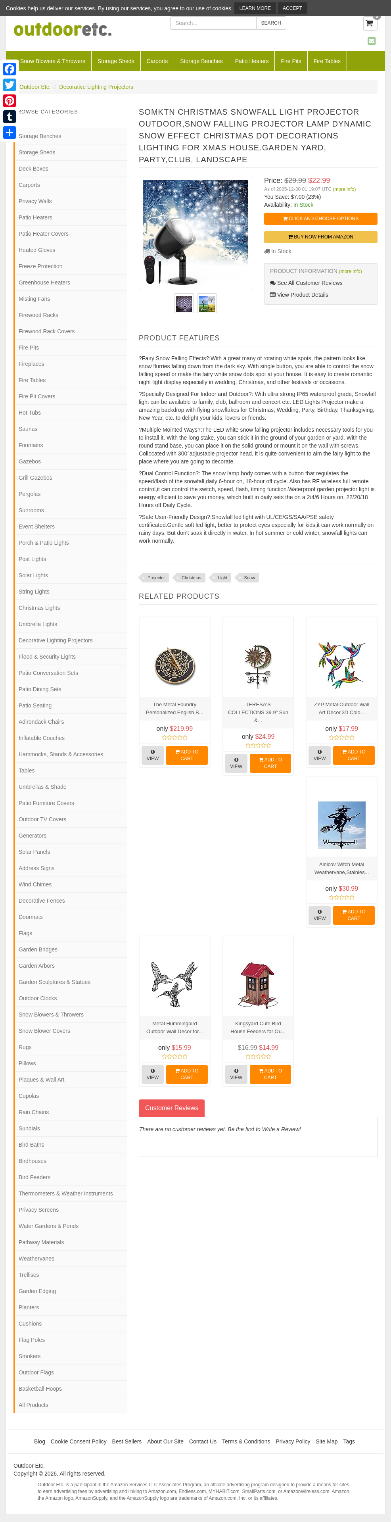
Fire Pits (291, 61)
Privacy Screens (39, 1210)
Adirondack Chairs (41, 722)
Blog (39, 1441)
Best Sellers (127, 1441)
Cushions (30, 1323)
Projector (156, 577)
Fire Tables (327, 61)
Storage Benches (201, 61)
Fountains (31, 445)
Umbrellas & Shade (43, 787)
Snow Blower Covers (44, 1031)
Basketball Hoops (40, 1389)
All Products (33, 1405)
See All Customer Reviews (306, 283)
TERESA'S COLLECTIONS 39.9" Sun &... (258, 712)
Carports (157, 61)
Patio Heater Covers (44, 234)
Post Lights (32, 559)
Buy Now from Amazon (320, 237)
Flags (25, 933)
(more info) (344, 189)
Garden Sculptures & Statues (54, 982)
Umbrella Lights (38, 624)
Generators (32, 835)
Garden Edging (37, 1291)
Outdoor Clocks (38, 998)
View (153, 755)
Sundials (29, 1128)
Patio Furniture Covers (46, 803)
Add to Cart (187, 755)
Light (223, 577)
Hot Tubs (30, 412)
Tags (349, 1441)
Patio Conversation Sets (48, 673)
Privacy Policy (293, 1441)
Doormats (31, 917)
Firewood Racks (38, 315)
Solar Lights (33, 575)
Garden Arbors (37, 966)
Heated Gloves (37, 250)
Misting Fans (34, 299)
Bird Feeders (34, 1177)
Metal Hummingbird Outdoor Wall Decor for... (174, 1027)
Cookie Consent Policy (79, 1441)
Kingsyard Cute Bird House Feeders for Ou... (258, 1027)
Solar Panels (34, 852)
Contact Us (203, 1441)
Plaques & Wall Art (41, 1079)
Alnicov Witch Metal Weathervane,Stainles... (341, 868)
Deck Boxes (33, 168)
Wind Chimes (35, 884)
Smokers (29, 1356)
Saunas (28, 429)
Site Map (326, 1441)
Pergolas (29, 494)
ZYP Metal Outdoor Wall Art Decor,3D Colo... (341, 708)
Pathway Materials (41, 1242)
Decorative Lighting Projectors (96, 87)
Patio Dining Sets (40, 689)
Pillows (27, 1063)
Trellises (29, 1275)
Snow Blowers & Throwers (52, 61)
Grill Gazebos (35, 478)
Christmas (191, 577)
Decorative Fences (42, 900)
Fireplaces (31, 364)
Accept (292, 8)
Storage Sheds (116, 61)
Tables (26, 770)
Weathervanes (36, 1258)
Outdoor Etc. (35, 87)
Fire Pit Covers (37, 396)
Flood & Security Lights (47, 656)
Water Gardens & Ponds (49, 1226)
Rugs (25, 1047)
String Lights (34, 591)
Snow (249, 577)
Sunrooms (31, 510)
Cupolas (29, 1096)
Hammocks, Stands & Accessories (61, 754)
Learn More (255, 8)
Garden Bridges (38, 949)
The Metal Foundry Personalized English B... (174, 708)
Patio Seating (35, 705)
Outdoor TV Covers (42, 819)
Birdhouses (32, 1161)
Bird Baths (31, 1145)
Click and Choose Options (320, 218)
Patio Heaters (252, 61)
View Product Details (299, 295)
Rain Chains (34, 1112)
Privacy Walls (35, 201)
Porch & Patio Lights (44, 543)
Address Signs (36, 868)
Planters (29, 1307)
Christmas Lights (39, 608)
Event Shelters (37, 526)
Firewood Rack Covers (47, 331)
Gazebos (30, 461)
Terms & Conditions (246, 1441)
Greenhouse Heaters (44, 282)
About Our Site (165, 1441)
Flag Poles (32, 1340)
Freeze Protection (41, 266)
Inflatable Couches (42, 738)
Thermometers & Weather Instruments (66, 1193)
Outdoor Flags (36, 1372)
